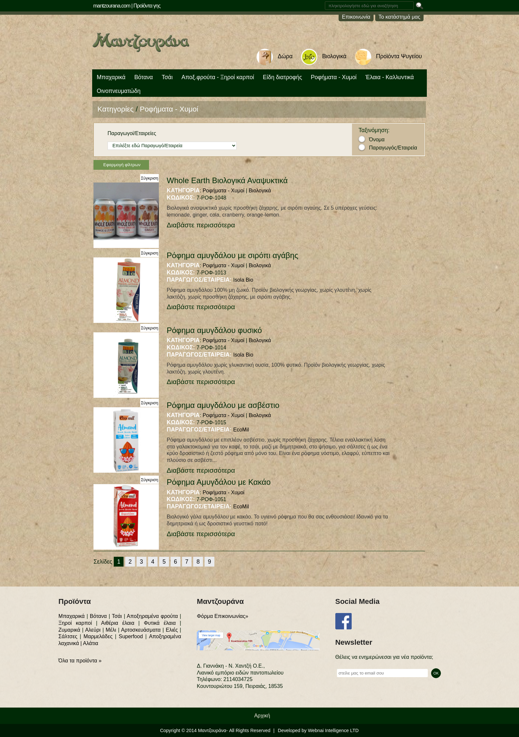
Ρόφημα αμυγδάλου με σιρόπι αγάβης (232, 255)
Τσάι (167, 77)
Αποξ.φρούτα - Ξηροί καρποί (217, 77)
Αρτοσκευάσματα (140, 630)
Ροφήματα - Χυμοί (334, 77)
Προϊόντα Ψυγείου (399, 56)
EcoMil (241, 429)
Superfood (131, 636)
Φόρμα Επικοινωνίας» (222, 616)
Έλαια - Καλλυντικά (389, 77)
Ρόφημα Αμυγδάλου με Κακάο (219, 482)
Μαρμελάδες (98, 636)
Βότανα (143, 77)
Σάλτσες (68, 636)
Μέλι (111, 630)
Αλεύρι (92, 630)
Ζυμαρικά (69, 630)
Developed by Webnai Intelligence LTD (318, 730)
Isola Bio (243, 280)
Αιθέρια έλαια (117, 623)
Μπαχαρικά (111, 77)
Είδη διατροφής (282, 77)
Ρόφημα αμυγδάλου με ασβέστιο (223, 405)
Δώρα (285, 56)
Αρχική (262, 715)
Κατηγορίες (115, 109)
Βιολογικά (334, 56)
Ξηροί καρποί (75, 623)
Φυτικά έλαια (160, 623)
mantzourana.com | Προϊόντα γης (126, 6)
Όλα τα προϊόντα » (80, 660)
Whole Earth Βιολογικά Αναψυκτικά (227, 180)
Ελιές (172, 630)
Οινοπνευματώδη (119, 91)
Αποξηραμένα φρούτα (152, 616)
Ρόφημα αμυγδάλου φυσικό (214, 330)
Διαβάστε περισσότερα (201, 225)
